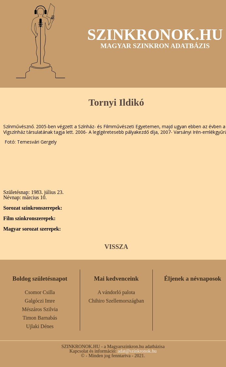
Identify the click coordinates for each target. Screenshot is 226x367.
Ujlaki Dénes (40, 326)
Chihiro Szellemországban (116, 301)
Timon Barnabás (40, 318)
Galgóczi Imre (40, 301)
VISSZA (116, 246)
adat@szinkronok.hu (137, 351)
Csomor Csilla (40, 292)
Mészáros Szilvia (40, 309)
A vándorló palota (116, 292)
